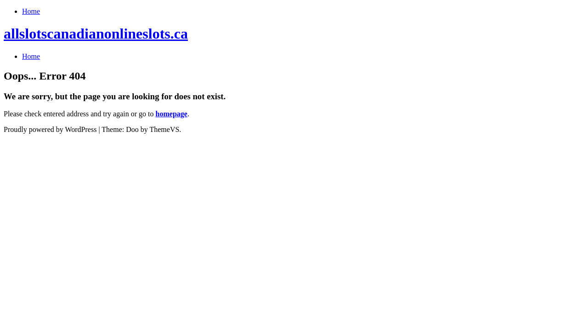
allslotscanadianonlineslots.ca (96, 33)
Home (31, 11)
